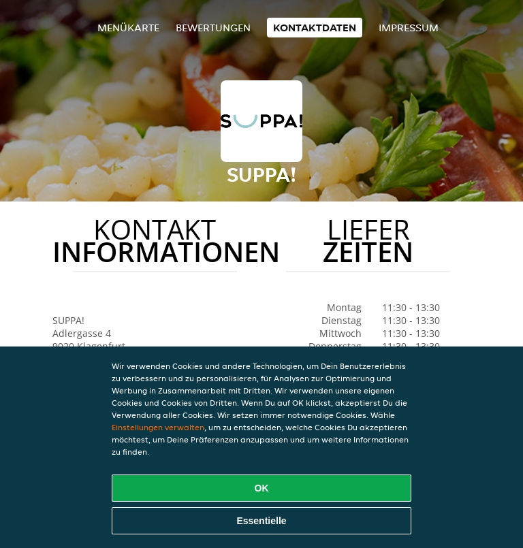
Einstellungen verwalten (158, 427)
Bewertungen (213, 27)
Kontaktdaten (314, 27)
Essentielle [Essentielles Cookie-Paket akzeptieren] (261, 520)
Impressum (409, 27)
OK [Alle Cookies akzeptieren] (262, 488)
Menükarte (128, 27)
